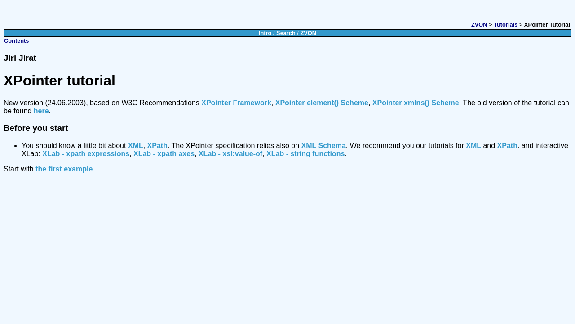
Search (286, 33)
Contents (16, 40)
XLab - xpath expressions (85, 154)
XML (135, 145)
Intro (265, 33)
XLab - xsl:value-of (230, 154)
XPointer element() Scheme (321, 103)
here (41, 111)
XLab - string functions (305, 154)
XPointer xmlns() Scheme (415, 103)
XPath (157, 145)
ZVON (479, 24)
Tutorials (506, 24)
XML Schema (323, 145)
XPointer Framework (236, 103)
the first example (64, 169)
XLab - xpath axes (164, 154)
